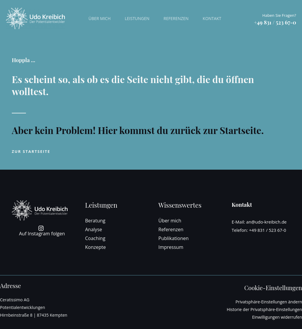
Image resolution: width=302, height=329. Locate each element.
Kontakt (212, 18)
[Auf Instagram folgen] (41, 230)
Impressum (170, 247)
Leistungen (137, 18)
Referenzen (176, 18)
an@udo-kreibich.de (266, 222)
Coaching (95, 238)
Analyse (93, 229)
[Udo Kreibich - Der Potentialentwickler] (35, 18)
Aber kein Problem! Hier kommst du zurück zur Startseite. (138, 130)
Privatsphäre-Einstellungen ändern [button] (268, 302)
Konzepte (95, 247)
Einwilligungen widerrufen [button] (277, 317)
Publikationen (173, 238)
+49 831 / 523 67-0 (267, 230)
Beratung (95, 220)
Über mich (99, 18)
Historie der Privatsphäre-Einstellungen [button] (264, 309)
